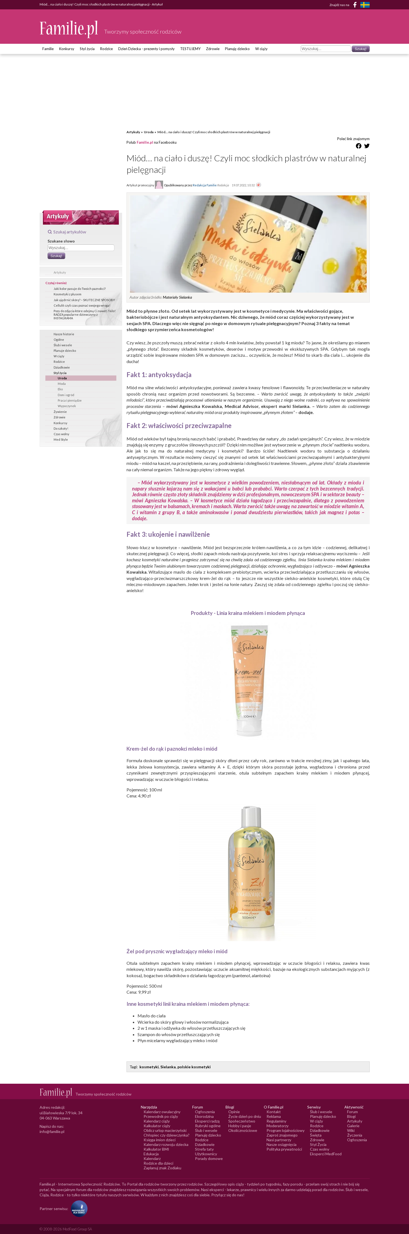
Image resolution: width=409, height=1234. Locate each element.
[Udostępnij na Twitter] (367, 146)
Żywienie (60, 411)
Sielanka (168, 1066)
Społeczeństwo (241, 1121)
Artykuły (60, 272)
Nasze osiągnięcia (282, 1144)
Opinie (234, 1111)
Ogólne (59, 339)
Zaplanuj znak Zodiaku (162, 1167)
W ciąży (261, 49)
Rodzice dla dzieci (158, 1163)
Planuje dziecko (65, 350)
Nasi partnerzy (279, 1139)
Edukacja (151, 1153)
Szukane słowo (61, 241)
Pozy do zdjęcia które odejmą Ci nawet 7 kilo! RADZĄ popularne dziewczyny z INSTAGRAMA (85, 314)
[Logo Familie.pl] (69, 29)
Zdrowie (212, 49)
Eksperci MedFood (326, 1153)
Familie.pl (145, 142)
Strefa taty (204, 1149)
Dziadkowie (62, 367)
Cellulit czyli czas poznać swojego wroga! (82, 305)
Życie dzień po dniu (244, 1116)
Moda (62, 383)
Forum (352, 1111)
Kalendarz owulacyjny (162, 1111)
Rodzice (106, 49)
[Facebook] (356, 5)
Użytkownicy (206, 1153)
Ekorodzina (204, 1116)
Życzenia (354, 1135)
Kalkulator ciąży (157, 1125)
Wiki (351, 1130)
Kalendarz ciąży (157, 1121)
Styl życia (87, 49)
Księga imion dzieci (159, 1139)
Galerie (353, 1125)
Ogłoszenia (205, 1111)
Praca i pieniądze (70, 400)
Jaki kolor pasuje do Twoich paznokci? (80, 288)
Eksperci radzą (207, 1121)
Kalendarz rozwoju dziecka (166, 1144)
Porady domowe (209, 1158)
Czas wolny (61, 434)
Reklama (274, 1116)
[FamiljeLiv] (365, 5)
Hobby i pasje (239, 1125)
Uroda (62, 378)
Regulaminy (276, 1121)
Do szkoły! (61, 428)
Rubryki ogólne (208, 1125)
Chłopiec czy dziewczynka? (167, 1135)
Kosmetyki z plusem (67, 294)
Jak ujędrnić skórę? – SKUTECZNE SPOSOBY (84, 300)
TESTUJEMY (190, 49)
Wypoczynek (67, 406)
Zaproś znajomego (282, 1135)
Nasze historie (64, 334)
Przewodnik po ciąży (161, 1116)
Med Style (61, 439)
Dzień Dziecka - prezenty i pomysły (146, 49)
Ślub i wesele (63, 345)
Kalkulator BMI (156, 1149)
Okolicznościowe (242, 1130)
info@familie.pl (52, 1131)
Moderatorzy (278, 1125)
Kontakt (274, 1111)
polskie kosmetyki (194, 1066)
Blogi (351, 1116)
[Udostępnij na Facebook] (358, 146)
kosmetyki (149, 1066)
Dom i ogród (66, 395)
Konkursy (66, 49)
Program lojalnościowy (285, 1130)
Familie (48, 49)
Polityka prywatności (284, 1149)
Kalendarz (152, 1158)
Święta (316, 1135)
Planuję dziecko (237, 49)
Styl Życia (318, 1144)
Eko (60, 389)
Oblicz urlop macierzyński (165, 1130)
